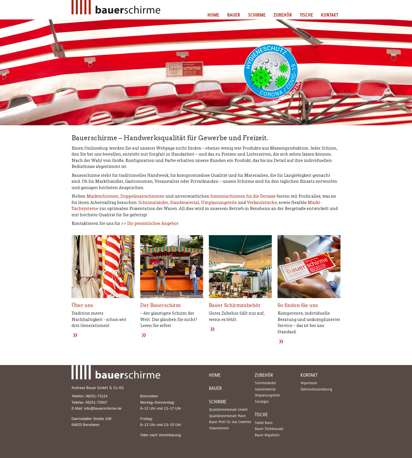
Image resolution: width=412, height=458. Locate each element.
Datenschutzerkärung (316, 389)
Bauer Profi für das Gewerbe (230, 422)
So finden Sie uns (298, 305)
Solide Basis (263, 423)
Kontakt (329, 15)
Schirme (257, 15)
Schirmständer (153, 202)
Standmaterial (184, 202)
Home (213, 15)
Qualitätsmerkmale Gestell (228, 409)
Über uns (82, 305)
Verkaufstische (262, 202)
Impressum (309, 383)
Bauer (233, 15)
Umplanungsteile (219, 202)
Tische (306, 15)
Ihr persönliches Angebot (153, 223)
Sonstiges (262, 401)
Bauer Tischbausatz (269, 429)
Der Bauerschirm (160, 305)
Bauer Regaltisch (267, 435)
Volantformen (219, 428)
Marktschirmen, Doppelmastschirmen (125, 196)
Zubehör (283, 15)
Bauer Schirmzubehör (235, 305)
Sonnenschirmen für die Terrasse (243, 196)
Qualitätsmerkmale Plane (227, 416)
